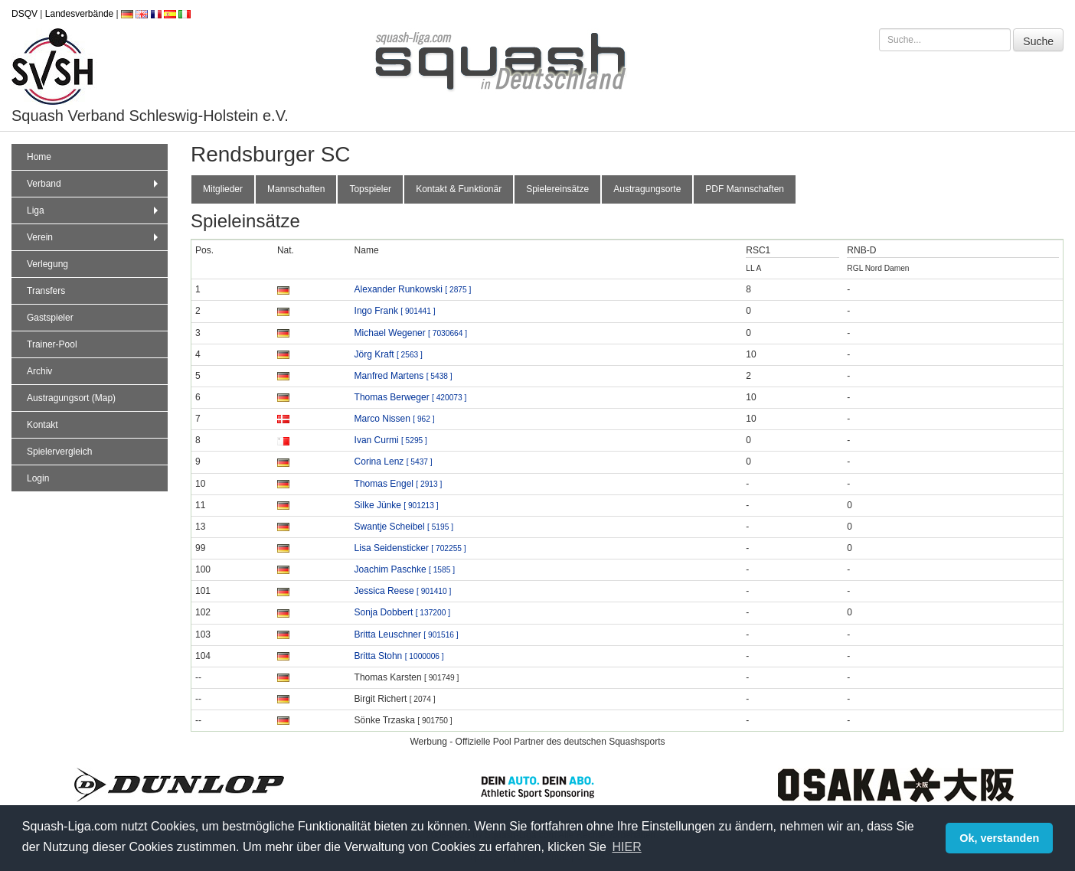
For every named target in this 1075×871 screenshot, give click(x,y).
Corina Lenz (394, 461)
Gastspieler (50, 317)
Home (39, 157)
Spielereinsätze (557, 189)
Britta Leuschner (407, 634)
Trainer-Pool (52, 344)
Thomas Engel (399, 483)
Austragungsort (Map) (71, 398)
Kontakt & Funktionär (459, 189)
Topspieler (370, 189)
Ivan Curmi (391, 440)
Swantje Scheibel (404, 526)
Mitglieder (223, 189)
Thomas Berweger (411, 397)
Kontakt (42, 424)
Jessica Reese (403, 591)
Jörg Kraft (389, 354)
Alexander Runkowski (413, 289)
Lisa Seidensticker (410, 548)
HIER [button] (626, 846)
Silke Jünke (397, 505)
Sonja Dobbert (402, 612)
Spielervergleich (59, 451)
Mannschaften (296, 189)
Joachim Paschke (405, 569)
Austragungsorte (647, 189)
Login (38, 478)
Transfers (46, 290)
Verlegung (47, 264)
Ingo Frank (395, 310)
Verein (94, 237)
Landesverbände (79, 13)
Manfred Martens (404, 375)
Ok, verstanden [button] (999, 838)
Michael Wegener (411, 333)
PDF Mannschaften (744, 189)
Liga (94, 210)
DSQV (24, 13)
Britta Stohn (399, 656)
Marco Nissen (395, 418)
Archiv (39, 371)
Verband (94, 183)
